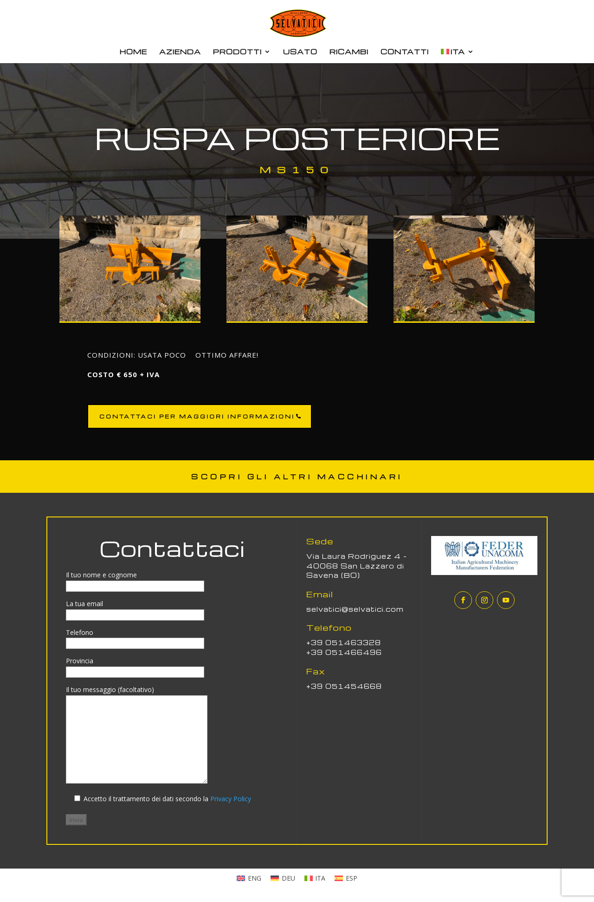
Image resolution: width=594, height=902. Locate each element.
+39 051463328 (343, 642)
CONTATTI (405, 52)
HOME (133, 52)
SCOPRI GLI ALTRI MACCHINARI (297, 476)
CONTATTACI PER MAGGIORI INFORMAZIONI (197, 416)
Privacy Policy (230, 798)
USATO (300, 52)
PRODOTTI (237, 52)
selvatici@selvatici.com (355, 609)
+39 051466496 (344, 652)
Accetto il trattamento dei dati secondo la (166, 798)
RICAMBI (348, 52)
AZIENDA (180, 52)
